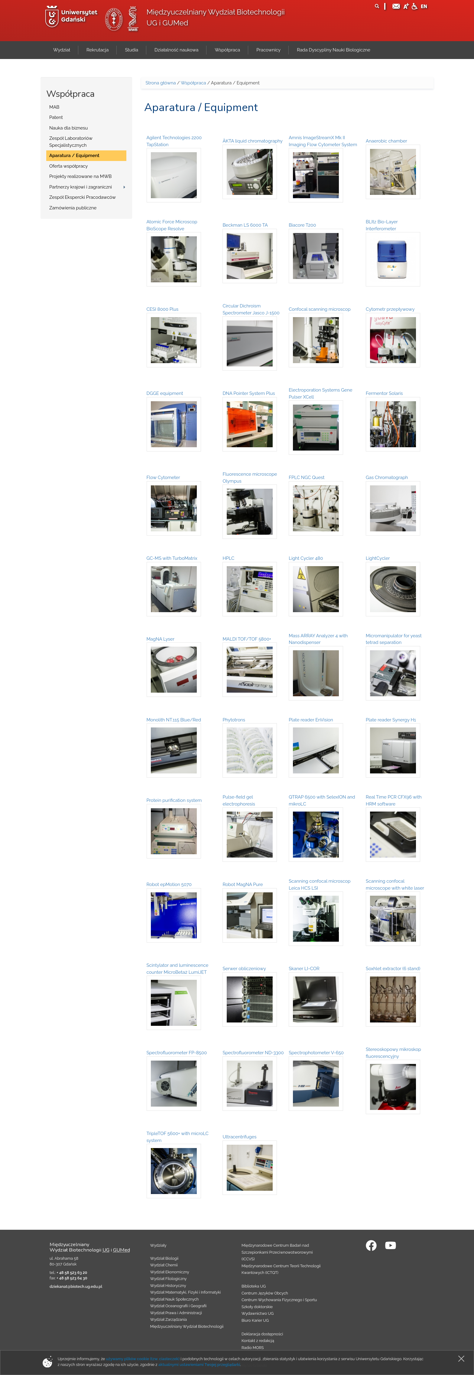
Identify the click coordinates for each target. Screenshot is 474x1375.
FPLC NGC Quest (306, 477)
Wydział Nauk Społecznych (174, 1299)
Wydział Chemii (164, 1265)
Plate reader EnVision (311, 720)
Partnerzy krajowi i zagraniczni (80, 187)
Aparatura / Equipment (74, 155)
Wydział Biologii (164, 1258)
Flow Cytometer (163, 477)
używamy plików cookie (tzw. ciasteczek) (143, 1359)
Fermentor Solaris (384, 393)
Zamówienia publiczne (72, 208)
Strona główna (161, 83)
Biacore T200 (302, 225)
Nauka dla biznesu (68, 128)
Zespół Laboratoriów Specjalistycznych (70, 142)
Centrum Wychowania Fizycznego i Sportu (279, 1300)
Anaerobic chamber (386, 141)
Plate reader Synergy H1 (391, 720)
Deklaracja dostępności (262, 1334)
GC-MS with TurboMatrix (172, 558)
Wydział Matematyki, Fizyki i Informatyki (185, 1292)
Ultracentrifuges (239, 1137)
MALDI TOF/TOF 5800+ (246, 639)
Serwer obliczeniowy (244, 968)
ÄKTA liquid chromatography (252, 141)
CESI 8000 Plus (163, 309)
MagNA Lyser (160, 639)
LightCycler (378, 558)
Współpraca (193, 83)
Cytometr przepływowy (390, 309)
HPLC (228, 558)
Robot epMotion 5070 (169, 884)
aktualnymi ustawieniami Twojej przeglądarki (199, 1364)
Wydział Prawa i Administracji (176, 1313)
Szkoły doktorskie (257, 1306)
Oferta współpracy (68, 166)
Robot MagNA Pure (242, 884)
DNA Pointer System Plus (248, 393)
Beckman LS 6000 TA (245, 225)
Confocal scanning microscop (319, 309)
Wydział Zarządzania (168, 1319)
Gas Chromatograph (387, 477)
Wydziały (158, 1245)
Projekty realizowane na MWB (80, 176)
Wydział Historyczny (168, 1285)
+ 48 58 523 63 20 (72, 1272)
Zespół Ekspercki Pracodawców (82, 197)
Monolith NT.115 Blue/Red (174, 720)
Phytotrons (233, 720)
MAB (54, 107)
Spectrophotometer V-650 (316, 1052)
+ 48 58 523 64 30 (72, 1278)
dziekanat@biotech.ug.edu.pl (76, 1286)
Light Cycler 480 (306, 558)
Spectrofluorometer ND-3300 (253, 1052)
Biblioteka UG (254, 1286)
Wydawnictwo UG (258, 1313)
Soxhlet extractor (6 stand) (393, 968)
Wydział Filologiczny (168, 1278)
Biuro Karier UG (255, 1320)
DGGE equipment (165, 393)
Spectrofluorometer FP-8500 (177, 1052)
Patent (56, 117)
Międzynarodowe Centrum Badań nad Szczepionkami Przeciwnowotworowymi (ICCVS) (277, 1252)
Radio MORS (253, 1347)
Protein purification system (174, 800)
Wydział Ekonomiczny (169, 1272)
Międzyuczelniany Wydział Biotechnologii (187, 1326)
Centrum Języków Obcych (265, 1293)
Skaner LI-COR (304, 968)
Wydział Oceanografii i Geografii (178, 1306)
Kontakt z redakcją (258, 1340)
